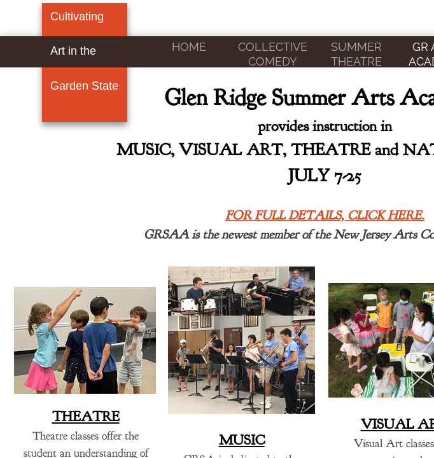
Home (189, 46)
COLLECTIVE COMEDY (272, 54)
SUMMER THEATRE (356, 54)
